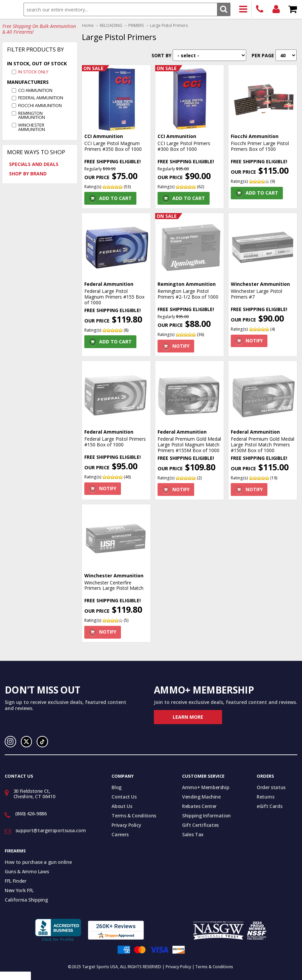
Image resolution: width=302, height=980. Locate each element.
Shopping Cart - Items (293, 9)
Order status (271, 787)
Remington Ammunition (31, 115)
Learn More (188, 717)
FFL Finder (16, 881)
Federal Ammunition (40, 98)
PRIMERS (136, 26)
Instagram (10, 741)
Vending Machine (201, 796)
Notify (180, 346)
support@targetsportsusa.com (50, 830)
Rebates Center (199, 806)
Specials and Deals (33, 164)
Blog (117, 787)
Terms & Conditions (134, 815)
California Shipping (26, 900)
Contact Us (124, 796)
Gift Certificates (200, 825)
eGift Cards (269, 806)
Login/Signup (276, 9)
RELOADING (111, 26)
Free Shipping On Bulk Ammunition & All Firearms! (39, 29)
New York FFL (19, 890)
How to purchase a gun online (38, 862)
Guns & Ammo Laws (27, 871)
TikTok (42, 741)
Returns (265, 796)
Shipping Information (206, 815)
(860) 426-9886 (260, 9)
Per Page (263, 55)
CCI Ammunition (35, 90)
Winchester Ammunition (31, 127)
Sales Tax (193, 834)
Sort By (161, 55)
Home (88, 26)
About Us (122, 806)
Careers (120, 834)
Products (243, 9)
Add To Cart (115, 198)
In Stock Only (33, 72)
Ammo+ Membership (205, 787)
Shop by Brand (28, 173)
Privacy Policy (126, 825)
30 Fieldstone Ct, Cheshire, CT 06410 (34, 794)
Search (223, 9)
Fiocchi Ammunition (40, 105)
